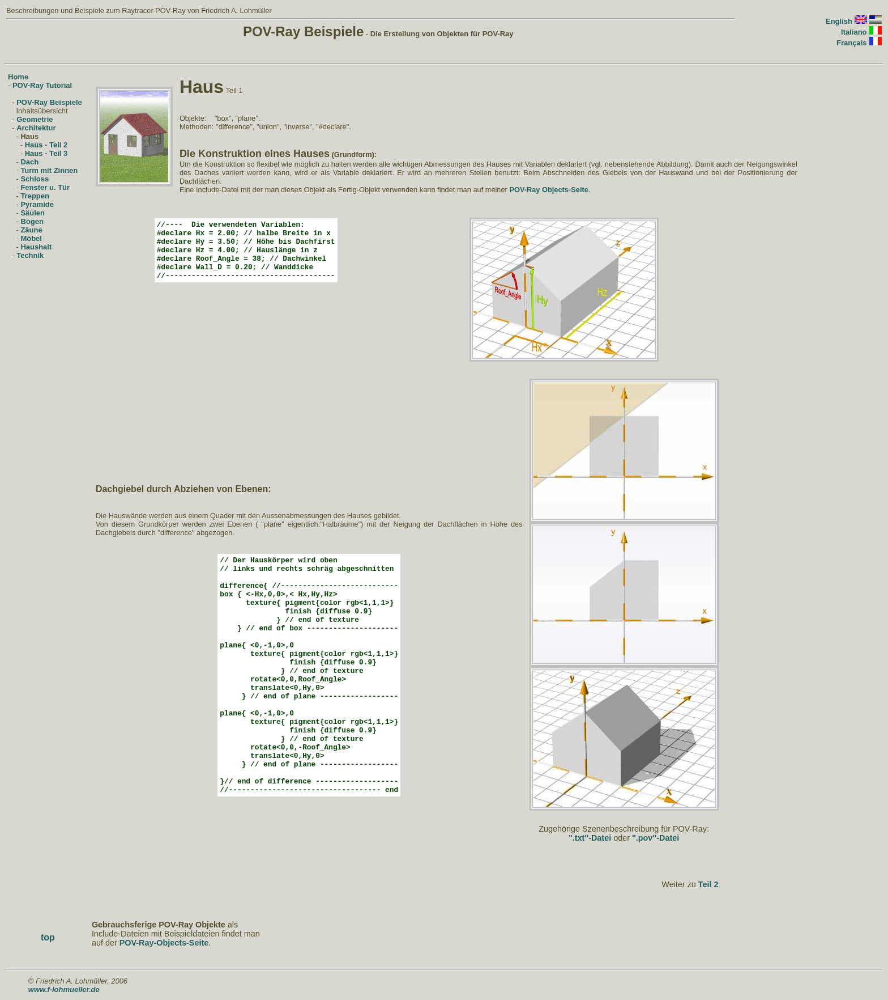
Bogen (31, 221)
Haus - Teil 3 (46, 153)
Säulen (32, 213)
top (48, 937)
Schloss (34, 179)
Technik (30, 255)
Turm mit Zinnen (49, 170)
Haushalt (36, 247)
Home (18, 77)
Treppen (34, 196)
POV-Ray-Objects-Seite (164, 942)
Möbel (31, 238)
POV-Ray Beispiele (49, 102)
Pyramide (37, 204)
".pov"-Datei (655, 837)
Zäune (31, 230)
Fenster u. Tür (45, 187)
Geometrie (34, 119)
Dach (29, 162)
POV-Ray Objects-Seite (548, 189)
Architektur (36, 128)
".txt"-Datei (590, 837)
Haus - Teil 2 (46, 145)
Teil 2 (708, 884)
